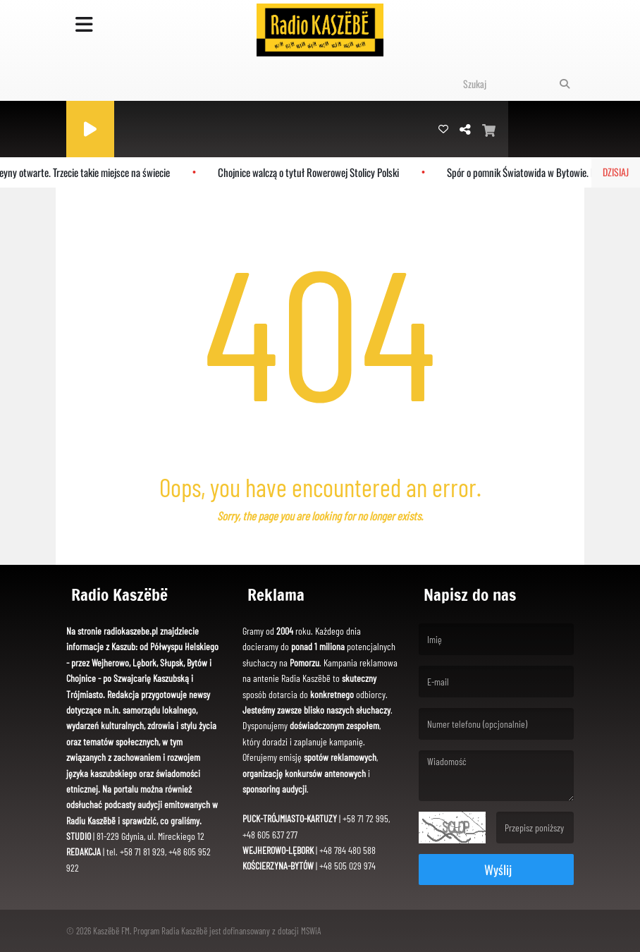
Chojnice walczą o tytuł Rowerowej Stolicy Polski (312, 172)
